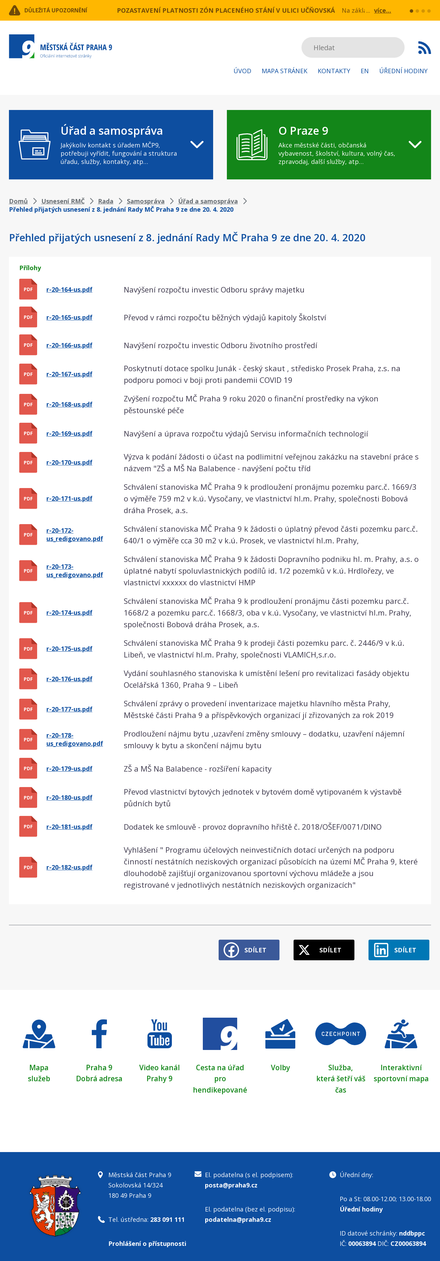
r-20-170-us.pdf (69, 462)
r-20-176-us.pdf (69, 679)
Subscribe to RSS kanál (424, 47)
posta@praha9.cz (231, 1180)
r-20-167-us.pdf (69, 374)
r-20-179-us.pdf (69, 768)
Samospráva (146, 201)
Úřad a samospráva (208, 201)
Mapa (39, 1063)
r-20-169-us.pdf (69, 433)
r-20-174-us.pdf (69, 612)
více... (382, 10)
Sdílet (241, 946)
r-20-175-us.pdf (69, 648)
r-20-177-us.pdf (69, 709)
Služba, (341, 1063)
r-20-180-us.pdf (69, 797)
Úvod (242, 71)
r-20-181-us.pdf (69, 826)
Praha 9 (99, 1063)
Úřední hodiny (403, 71)
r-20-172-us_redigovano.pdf (74, 534)
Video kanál (159, 1063)
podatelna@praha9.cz (238, 1214)
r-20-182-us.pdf (69, 867)
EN (365, 71)
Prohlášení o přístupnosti (147, 1239)
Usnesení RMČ (63, 201)
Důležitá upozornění (64, 10)
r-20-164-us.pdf (69, 289)
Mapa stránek (284, 71)
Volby (280, 1063)
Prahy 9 (159, 1074)
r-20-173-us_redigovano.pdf (74, 570)
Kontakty (334, 71)
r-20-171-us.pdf (69, 498)
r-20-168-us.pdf (69, 404)
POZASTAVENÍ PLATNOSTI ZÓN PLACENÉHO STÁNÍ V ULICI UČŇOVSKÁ (226, 10)
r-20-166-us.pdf (69, 345)
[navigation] (111, 144)
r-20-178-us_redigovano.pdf (74, 739)
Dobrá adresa (99, 1074)
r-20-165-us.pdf (69, 317)
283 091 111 (167, 1214)
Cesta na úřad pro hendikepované (220, 1074)
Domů (18, 201)
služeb (39, 1074)
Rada (105, 201)
